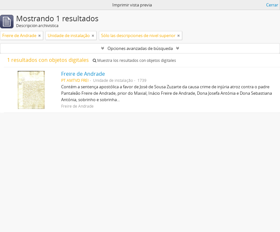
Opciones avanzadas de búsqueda (140, 48)
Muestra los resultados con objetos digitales (134, 60)
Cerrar (272, 5)
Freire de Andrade (83, 73)
